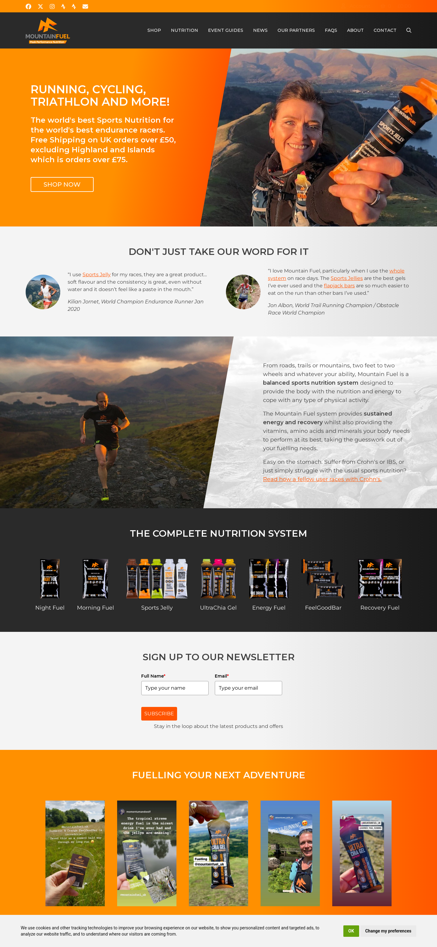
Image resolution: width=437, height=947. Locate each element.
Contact (385, 30)
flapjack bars (339, 286)
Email (222, 676)
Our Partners (296, 30)
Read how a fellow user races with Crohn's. (322, 479)
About (355, 30)
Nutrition (184, 30)
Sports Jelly (97, 274)
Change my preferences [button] (388, 930)
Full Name (153, 676)
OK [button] (351, 930)
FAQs (331, 30)
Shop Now (62, 184)
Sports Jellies (347, 278)
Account (356, 6)
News (260, 30)
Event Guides (225, 30)
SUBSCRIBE (159, 714)
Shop (154, 30)
